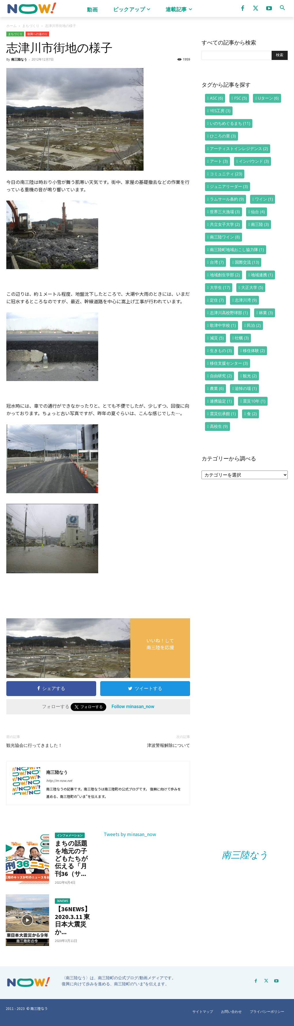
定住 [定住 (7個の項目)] (217, 300)
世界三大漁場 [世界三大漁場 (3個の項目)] (225, 211)
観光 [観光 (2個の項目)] (250, 375)
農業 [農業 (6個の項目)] (217, 388)
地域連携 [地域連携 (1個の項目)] (262, 274)
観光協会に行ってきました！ (34, 745)
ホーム (11, 25)
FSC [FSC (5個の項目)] (240, 98)
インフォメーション (70, 835)
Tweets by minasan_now (130, 834)
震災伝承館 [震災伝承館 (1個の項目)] (223, 413)
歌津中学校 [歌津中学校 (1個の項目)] (223, 325)
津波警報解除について (168, 745)
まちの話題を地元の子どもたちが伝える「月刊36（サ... (71, 858)
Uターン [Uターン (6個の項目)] (268, 98)
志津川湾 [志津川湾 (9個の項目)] (246, 300)
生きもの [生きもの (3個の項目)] (221, 350)
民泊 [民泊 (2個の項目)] (254, 325)
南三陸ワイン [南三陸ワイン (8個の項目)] (225, 237)
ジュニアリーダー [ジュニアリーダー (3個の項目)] (229, 186)
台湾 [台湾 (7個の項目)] (217, 262)
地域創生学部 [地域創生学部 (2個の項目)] (225, 274)
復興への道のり (37, 34)
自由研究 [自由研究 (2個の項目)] (221, 375)
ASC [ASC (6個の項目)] (216, 98)
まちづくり (30, 25)
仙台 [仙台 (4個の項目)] (258, 211)
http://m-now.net (59, 780)
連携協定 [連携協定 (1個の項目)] (221, 401)
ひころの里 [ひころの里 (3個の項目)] (223, 136)
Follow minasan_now (132, 706)
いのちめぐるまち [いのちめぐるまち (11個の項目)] (230, 123)
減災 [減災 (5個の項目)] (217, 338)
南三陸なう (19, 59)
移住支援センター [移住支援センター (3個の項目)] (229, 363)
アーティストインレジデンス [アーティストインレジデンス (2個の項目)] (239, 148)
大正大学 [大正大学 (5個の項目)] (252, 287)
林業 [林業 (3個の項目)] (266, 312)
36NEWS (62, 901)
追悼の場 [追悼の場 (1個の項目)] (246, 388)
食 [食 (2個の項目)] (252, 413)
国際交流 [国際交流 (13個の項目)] (247, 262)
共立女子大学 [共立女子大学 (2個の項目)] (225, 224)
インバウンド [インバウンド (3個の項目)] (254, 161)
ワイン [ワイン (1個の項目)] (264, 199)
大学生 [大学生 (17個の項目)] (220, 287)
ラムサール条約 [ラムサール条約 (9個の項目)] (227, 199)
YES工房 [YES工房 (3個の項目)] (220, 110)
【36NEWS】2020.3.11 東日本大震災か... (73, 920)
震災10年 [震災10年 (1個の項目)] (254, 401)
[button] (282, 8)
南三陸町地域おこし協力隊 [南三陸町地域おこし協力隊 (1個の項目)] (237, 249)
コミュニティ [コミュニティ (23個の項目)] (226, 173)
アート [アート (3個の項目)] (219, 161)
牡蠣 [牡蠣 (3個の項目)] (242, 338)
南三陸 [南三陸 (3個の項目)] (260, 224)
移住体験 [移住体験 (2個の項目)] (254, 350)
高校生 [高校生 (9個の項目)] (219, 426)
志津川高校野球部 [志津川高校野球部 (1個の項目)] (229, 312)
